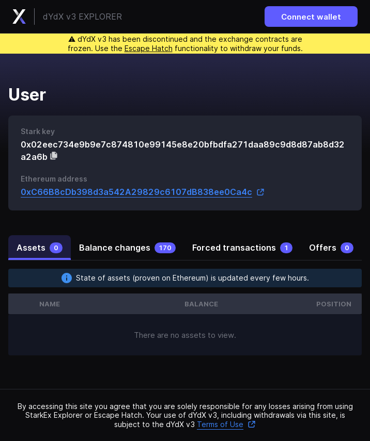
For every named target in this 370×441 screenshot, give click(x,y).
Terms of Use (226, 424)
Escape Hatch (149, 48)
